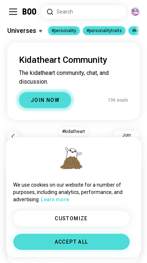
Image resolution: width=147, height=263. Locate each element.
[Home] (30, 12)
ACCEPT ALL (71, 242)
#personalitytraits (104, 30)
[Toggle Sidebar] (13, 12)
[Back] (13, 136)
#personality (63, 30)
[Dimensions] (135, 11)
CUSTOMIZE (71, 218)
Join (126, 135)
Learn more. (55, 199)
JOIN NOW (45, 100)
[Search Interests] (84, 12)
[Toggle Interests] (24, 31)
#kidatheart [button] (73, 131)
